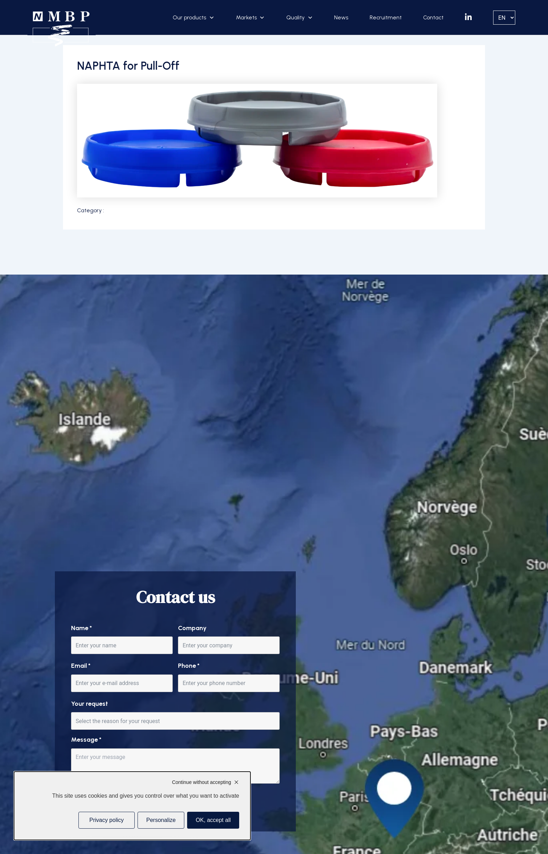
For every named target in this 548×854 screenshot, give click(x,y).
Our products (189, 17)
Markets (246, 17)
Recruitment (386, 17)
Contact (433, 17)
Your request (89, 704)
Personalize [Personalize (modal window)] (161, 820)
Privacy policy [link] (106, 820)
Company (192, 628)
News (341, 17)
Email (80, 666)
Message (86, 739)
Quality (295, 17)
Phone (188, 666)
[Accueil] (61, 29)
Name (81, 628)
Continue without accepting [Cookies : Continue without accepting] (201, 782)
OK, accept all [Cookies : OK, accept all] (213, 820)
